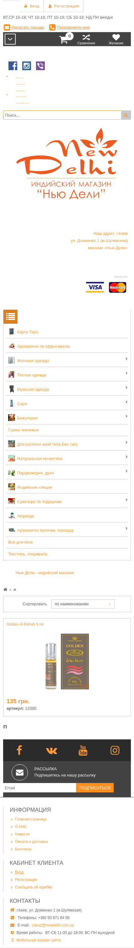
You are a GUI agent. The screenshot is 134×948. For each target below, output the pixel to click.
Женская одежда (28, 360)
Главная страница (28, 819)
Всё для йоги (20, 542)
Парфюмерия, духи (31, 472)
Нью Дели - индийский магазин (45, 572)
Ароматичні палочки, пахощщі (41, 529)
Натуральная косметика (35, 458)
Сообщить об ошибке (31, 887)
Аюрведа (21, 515)
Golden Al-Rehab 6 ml (25, 624)
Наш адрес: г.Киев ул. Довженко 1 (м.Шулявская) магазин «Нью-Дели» (99, 240)
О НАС (18, 826)
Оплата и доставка (29, 841)
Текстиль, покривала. (28, 554)
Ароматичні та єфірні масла (39, 345)
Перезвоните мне (73, 27)
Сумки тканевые (23, 430)
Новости (19, 834)
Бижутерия (23, 417)
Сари (17, 403)
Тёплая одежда (27, 374)
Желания (116, 39)
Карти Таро (23, 331)
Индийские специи (30, 486)
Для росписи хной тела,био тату (43, 443)
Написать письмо (28, 27)
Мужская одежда (28, 388)
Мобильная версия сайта (38, 940)
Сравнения (86, 39)
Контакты (20, 849)
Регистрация (23, 879)
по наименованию (72, 604)
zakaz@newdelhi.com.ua (53, 925)
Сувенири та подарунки (34, 501)
